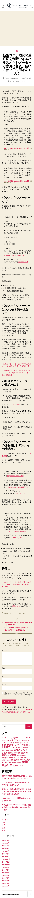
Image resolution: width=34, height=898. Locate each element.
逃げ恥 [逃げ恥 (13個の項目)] (25, 762)
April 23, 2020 (20, 494)
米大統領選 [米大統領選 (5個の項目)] (27, 760)
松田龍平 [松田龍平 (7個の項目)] (12, 758)
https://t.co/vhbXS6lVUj (15, 476)
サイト (4, 684)
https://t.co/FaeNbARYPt (17, 531)
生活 (3, 825)
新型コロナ (21, 613)
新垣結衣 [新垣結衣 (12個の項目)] (5, 755)
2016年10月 (6, 865)
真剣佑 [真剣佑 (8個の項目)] (16, 760)
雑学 (3, 830)
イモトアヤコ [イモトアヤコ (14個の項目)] (13, 740)
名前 (4, 668)
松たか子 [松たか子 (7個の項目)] (5, 758)
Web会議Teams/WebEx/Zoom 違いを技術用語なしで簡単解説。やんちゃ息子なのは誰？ (16, 807)
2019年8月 (5, 848)
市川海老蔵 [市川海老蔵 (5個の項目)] (17, 753)
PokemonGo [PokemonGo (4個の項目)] (22, 738)
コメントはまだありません (18, 81)
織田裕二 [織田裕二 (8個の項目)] (5, 762)
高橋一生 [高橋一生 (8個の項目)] (16, 766)
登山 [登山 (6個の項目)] (11, 760)
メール (4, 676)
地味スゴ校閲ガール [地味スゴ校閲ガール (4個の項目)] (23, 747)
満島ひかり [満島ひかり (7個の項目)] (24, 758)
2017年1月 (5, 857)
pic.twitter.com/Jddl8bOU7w (18, 487)
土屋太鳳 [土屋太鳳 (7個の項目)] (14, 747)
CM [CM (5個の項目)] (8, 738)
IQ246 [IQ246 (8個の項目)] (15, 738)
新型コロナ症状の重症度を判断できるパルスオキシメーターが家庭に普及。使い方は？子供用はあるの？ (16, 791)
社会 (17, 50)
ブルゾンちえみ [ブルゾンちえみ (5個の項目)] (19, 743)
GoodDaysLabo (13, 894)
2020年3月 (5, 846)
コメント (5, 651)
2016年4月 (5, 881)
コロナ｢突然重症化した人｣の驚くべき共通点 (16, 148)
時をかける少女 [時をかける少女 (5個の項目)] (21, 755)
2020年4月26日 (26, 78)
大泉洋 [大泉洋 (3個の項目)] (3, 750)
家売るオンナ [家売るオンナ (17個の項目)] (21, 750)
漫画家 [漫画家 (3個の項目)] (8, 760)
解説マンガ (16, 606)
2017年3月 (5, 851)
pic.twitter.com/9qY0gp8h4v (14, 255)
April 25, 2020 (17, 538)
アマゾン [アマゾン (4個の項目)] (4, 740)
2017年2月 (5, 854)
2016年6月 (5, 875)
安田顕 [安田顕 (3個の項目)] (11, 750)
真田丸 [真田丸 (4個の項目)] (21, 760)
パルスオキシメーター (11, 613)
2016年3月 (5, 883)
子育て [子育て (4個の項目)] (7, 750)
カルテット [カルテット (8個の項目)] (25, 740)
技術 (3, 822)
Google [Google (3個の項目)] (11, 738)
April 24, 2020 (23, 262)
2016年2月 (5, 886)
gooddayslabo (14, 78)
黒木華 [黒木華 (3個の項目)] (21, 765)
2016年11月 (6, 862)
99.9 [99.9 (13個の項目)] (4, 738)
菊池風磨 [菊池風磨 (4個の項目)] (19, 762)
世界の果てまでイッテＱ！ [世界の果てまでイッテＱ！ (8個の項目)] (11, 745)
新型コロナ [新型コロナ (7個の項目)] (24, 753)
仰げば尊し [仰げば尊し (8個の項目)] (26, 745)
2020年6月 (5, 840)
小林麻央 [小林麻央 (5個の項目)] (10, 753)
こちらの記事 (15, 404)
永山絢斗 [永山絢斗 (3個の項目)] (18, 757)
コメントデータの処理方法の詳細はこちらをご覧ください (17, 712)
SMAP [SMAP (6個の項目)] (28, 738)
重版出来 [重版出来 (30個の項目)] (7, 765)
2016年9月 (5, 867)
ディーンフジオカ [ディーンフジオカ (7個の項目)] (8, 743)
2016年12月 (6, 859)
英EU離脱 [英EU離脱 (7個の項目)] (12, 762)
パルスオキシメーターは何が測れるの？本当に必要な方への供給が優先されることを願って (16, 584)
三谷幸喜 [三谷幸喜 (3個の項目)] (26, 742)
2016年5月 (5, 878)
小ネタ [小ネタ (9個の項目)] (4, 753)
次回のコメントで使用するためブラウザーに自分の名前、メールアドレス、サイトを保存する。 (18, 694)
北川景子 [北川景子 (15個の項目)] (6, 747)
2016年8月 (5, 870)
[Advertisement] (17, 28)
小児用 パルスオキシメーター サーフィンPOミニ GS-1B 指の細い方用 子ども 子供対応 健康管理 (17, 373)
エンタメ (5, 820)
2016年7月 (5, 873)
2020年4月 (5, 843)
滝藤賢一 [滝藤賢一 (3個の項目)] (4, 760)
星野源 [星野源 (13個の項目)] (13, 755)
